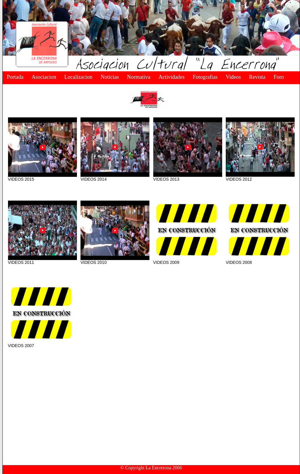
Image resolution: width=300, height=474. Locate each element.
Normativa (139, 77)
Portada (15, 77)
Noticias (110, 77)
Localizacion (78, 77)
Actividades (172, 77)
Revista (257, 77)
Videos (233, 77)
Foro (279, 77)
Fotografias (205, 77)
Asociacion (43, 77)
